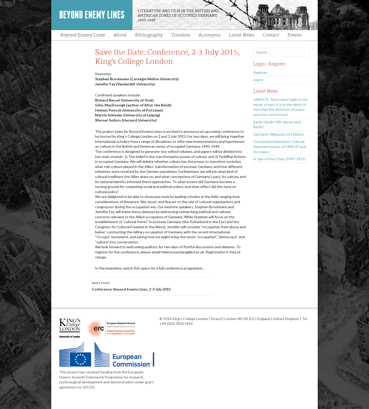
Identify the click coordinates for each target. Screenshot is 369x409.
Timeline (180, 35)
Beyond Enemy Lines (92, 15)
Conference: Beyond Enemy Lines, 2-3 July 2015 (152, 285)
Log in (258, 79)
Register (260, 72)
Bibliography (149, 35)
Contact (271, 35)
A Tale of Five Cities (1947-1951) (279, 159)
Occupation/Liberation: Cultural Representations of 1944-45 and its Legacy (279, 146)
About (120, 35)
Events (295, 35)
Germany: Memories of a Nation (278, 134)
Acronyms (209, 35)
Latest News (241, 35)
